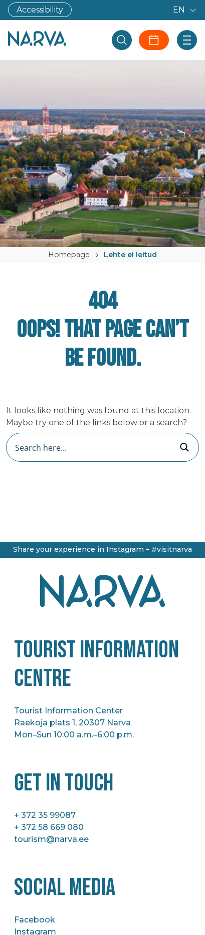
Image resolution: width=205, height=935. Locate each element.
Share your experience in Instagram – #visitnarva (102, 549)
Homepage (69, 254)
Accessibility (40, 10)
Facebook (34, 919)
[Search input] (92, 447)
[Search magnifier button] (184, 447)
